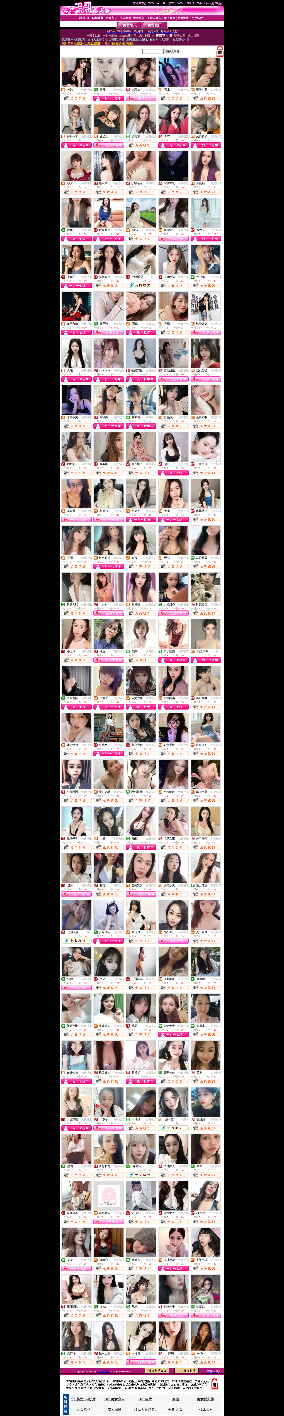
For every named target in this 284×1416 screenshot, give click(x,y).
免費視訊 (86, 89)
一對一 (152, 276)
